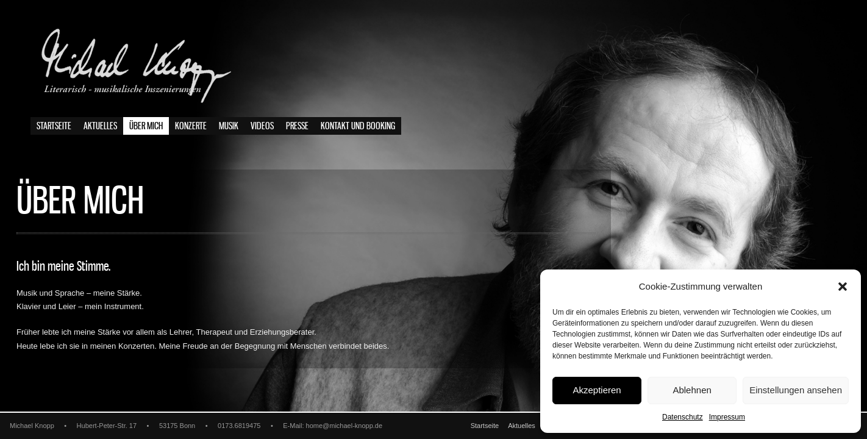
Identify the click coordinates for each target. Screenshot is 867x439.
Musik (228, 126)
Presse (297, 126)
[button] (843, 286)
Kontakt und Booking (358, 126)
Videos (262, 126)
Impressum (727, 417)
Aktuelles (100, 126)
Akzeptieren (597, 390)
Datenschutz (682, 417)
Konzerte (191, 126)
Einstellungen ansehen (795, 390)
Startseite (54, 126)
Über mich (146, 126)
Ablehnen (692, 390)
